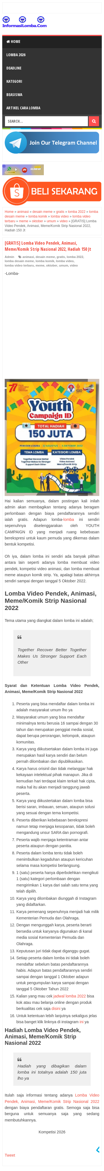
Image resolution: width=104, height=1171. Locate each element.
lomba (69, 519)
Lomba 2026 (15, 54)
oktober (51, 265)
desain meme (45, 257)
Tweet (10, 1155)
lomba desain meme (19, 261)
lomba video (65, 261)
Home (13, 41)
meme (39, 265)
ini (81, 1022)
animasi (28, 257)
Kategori (14, 81)
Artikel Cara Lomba (23, 107)
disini (56, 1008)
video (74, 265)
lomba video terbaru (19, 265)
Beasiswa (14, 94)
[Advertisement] (52, 321)
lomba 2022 (75, 257)
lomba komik (44, 261)
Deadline (13, 68)
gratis (61, 257)
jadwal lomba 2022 (70, 996)
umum (63, 265)
